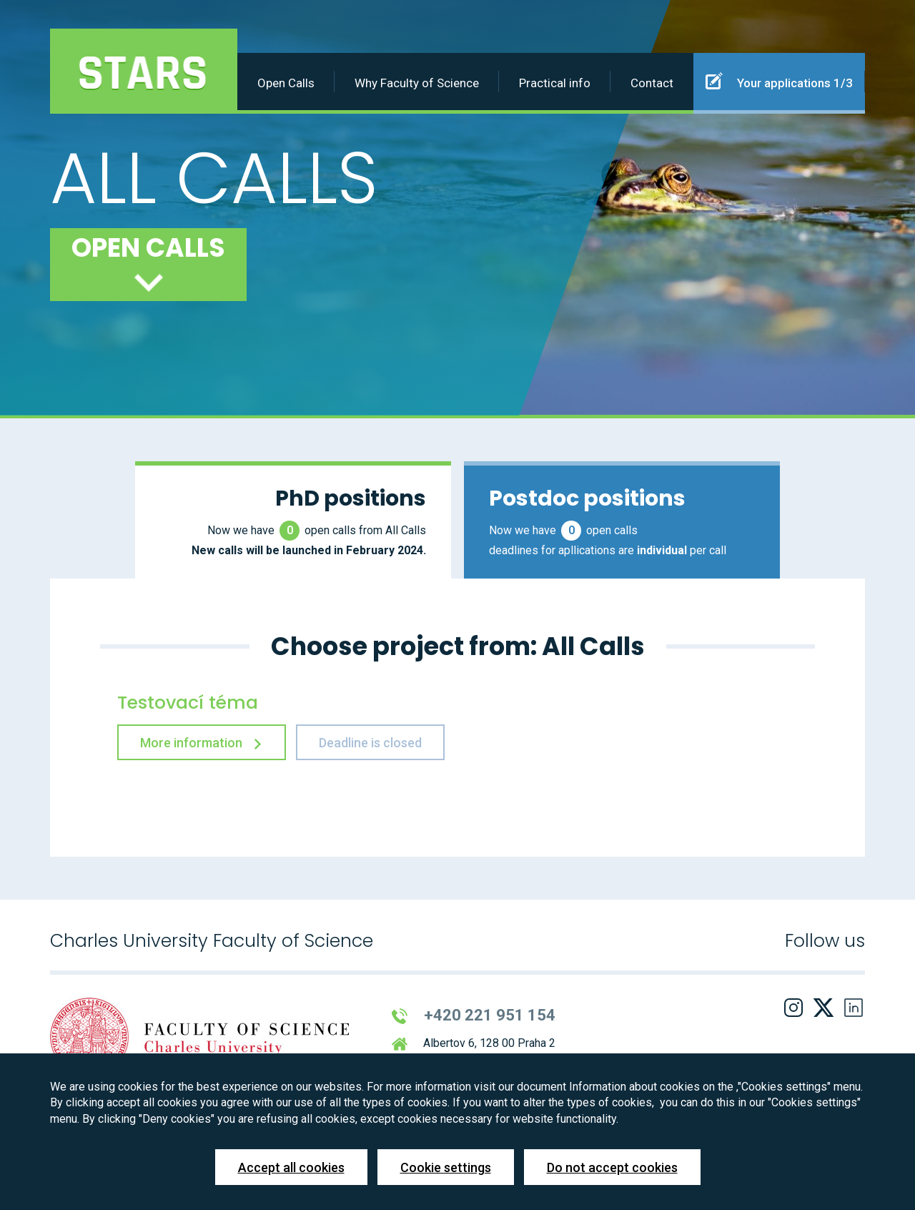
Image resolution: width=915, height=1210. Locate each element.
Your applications (779, 80)
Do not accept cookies (612, 1167)
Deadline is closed (370, 742)
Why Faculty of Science (417, 83)
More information (201, 742)
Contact (651, 83)
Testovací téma (187, 702)
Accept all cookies (291, 1167)
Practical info (554, 83)
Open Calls (286, 83)
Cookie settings (445, 1167)
